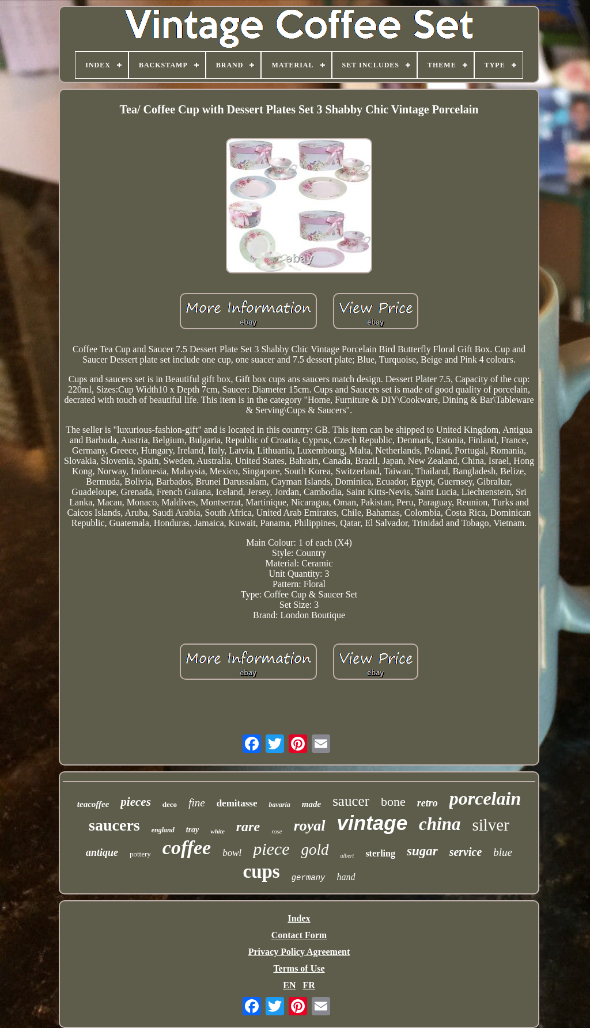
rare (248, 826)
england (163, 830)
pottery (140, 854)
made (311, 804)
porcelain (485, 798)
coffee (186, 847)
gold (314, 849)
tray (192, 829)
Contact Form (299, 935)
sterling (380, 853)
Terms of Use (298, 968)
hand (346, 877)
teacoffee (93, 804)
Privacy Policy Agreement (299, 952)
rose (276, 831)
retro (427, 803)
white (217, 831)
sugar (422, 851)
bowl (231, 852)
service (465, 852)
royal (310, 825)
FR (308, 985)
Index (299, 918)
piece (271, 848)
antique (102, 852)
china (439, 824)
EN (289, 985)
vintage (372, 823)
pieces (135, 802)
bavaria (279, 805)
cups (261, 871)
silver (490, 825)
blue (502, 852)
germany (309, 877)
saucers (114, 825)
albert (347, 855)
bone (393, 801)
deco (169, 804)
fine (196, 803)
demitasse (237, 803)
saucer (350, 801)
